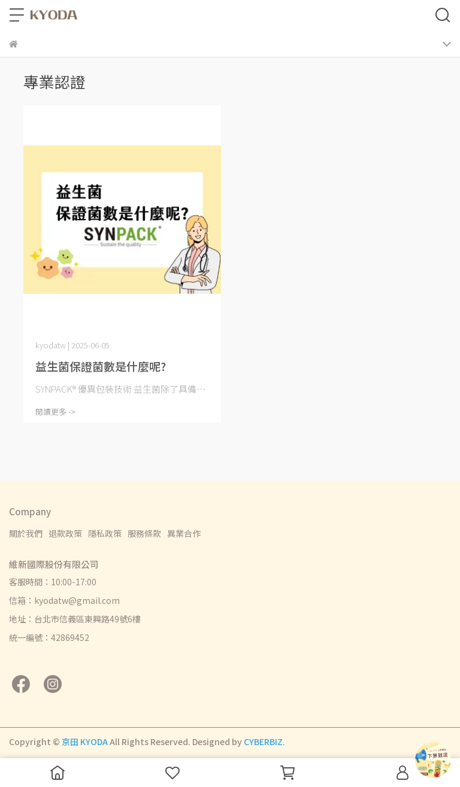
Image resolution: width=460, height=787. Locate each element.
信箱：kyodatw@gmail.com (64, 600)
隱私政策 (105, 533)
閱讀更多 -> (55, 411)
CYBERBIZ (263, 742)
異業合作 (184, 533)
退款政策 (65, 533)
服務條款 (144, 533)
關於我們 (26, 533)
